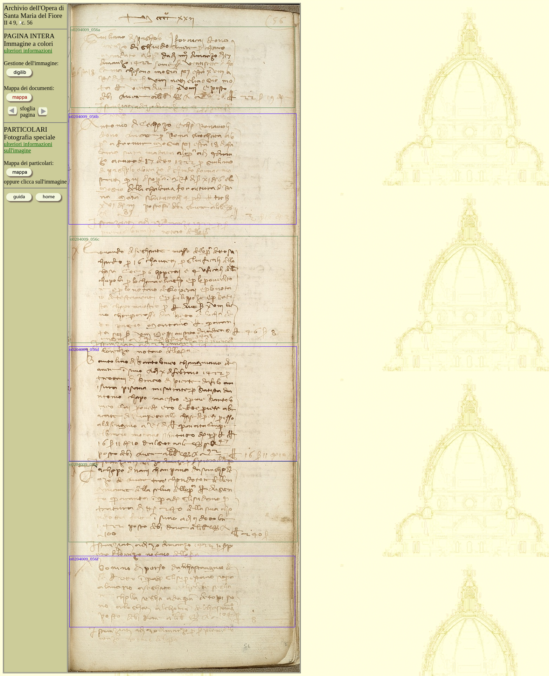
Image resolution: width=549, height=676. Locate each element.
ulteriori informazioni (28, 51)
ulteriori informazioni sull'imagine (28, 147)
